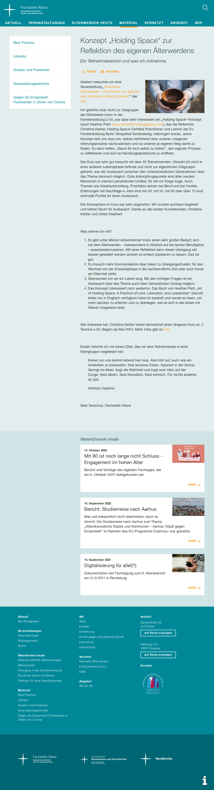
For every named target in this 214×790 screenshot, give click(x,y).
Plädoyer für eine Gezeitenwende (40, 680)
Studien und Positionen (31, 70)
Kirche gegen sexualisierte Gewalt (101, 637)
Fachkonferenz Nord (92, 666)
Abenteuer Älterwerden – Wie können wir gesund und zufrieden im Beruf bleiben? (109, 91)
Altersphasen (26, 665)
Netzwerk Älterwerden (94, 661)
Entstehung (86, 631)
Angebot (179, 23)
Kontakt (84, 626)
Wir (198, 23)
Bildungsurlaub (28, 640)
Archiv (22, 646)
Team (82, 621)
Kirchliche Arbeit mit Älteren (36, 675)
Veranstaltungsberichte (31, 84)
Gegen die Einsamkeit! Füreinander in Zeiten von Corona (39, 100)
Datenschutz (87, 647)
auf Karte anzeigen (158, 633)
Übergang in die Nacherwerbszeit (40, 670)
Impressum (86, 642)
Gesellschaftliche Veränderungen (39, 660)
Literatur (19, 56)
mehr (192, 484)
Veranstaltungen (47, 23)
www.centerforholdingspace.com (137, 124)
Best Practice (23, 43)
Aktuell (13, 23)
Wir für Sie (86, 686)
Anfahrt (145, 616)
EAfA (82, 671)
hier (166, 329)
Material (128, 23)
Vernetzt (154, 23)
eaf (82, 101)
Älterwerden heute (92, 23)
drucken (112, 71)
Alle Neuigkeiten (28, 621)
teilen (91, 71)
